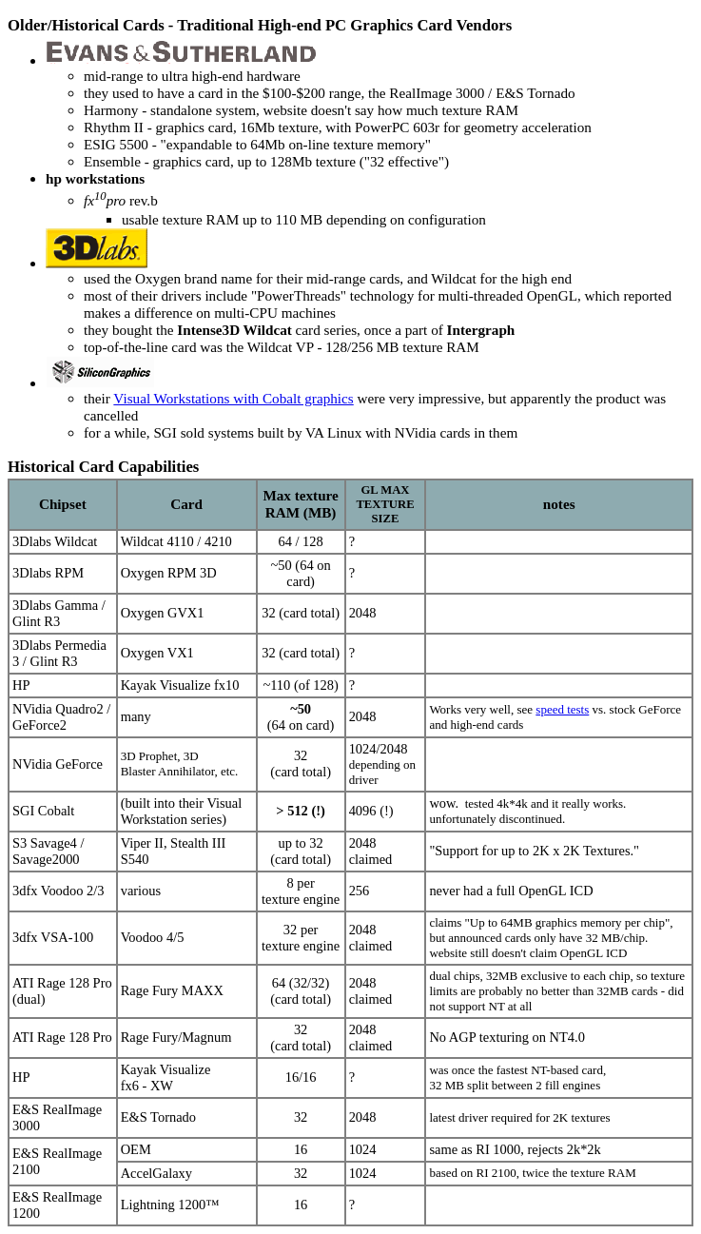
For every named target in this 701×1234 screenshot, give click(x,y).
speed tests (562, 709)
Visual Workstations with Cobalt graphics (233, 398)
